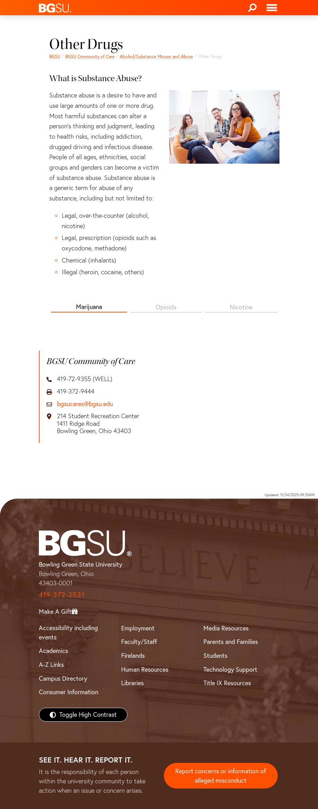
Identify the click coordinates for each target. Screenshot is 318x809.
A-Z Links (51, 665)
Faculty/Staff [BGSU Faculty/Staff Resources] (139, 642)
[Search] (252, 7)
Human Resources (144, 669)
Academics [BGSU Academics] (53, 651)
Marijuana (89, 307)
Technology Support (230, 669)
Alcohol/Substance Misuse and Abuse (156, 56)
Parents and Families (230, 642)
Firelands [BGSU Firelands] (133, 656)
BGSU (54, 56)
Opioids (166, 307)
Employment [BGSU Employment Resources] (137, 628)
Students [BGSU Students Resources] (215, 656)
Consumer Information (68, 692)
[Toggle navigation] (271, 7)
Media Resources (226, 628)
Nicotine (241, 307)
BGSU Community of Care (90, 56)
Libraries (132, 683)
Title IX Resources (227, 683)
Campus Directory (63, 678)
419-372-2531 (62, 594)
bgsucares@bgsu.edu (85, 404)
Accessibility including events (68, 632)
